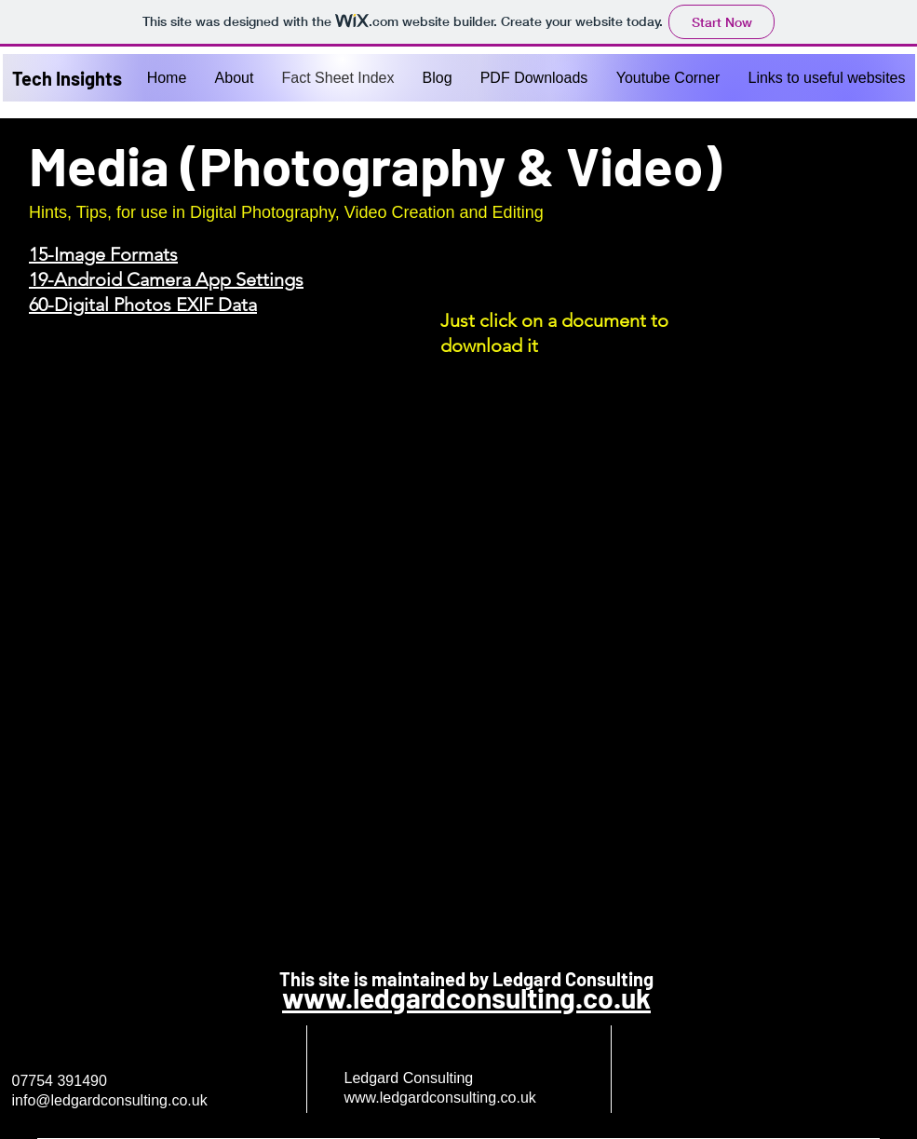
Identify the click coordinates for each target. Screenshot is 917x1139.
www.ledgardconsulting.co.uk (466, 997)
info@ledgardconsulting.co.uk (110, 1100)
